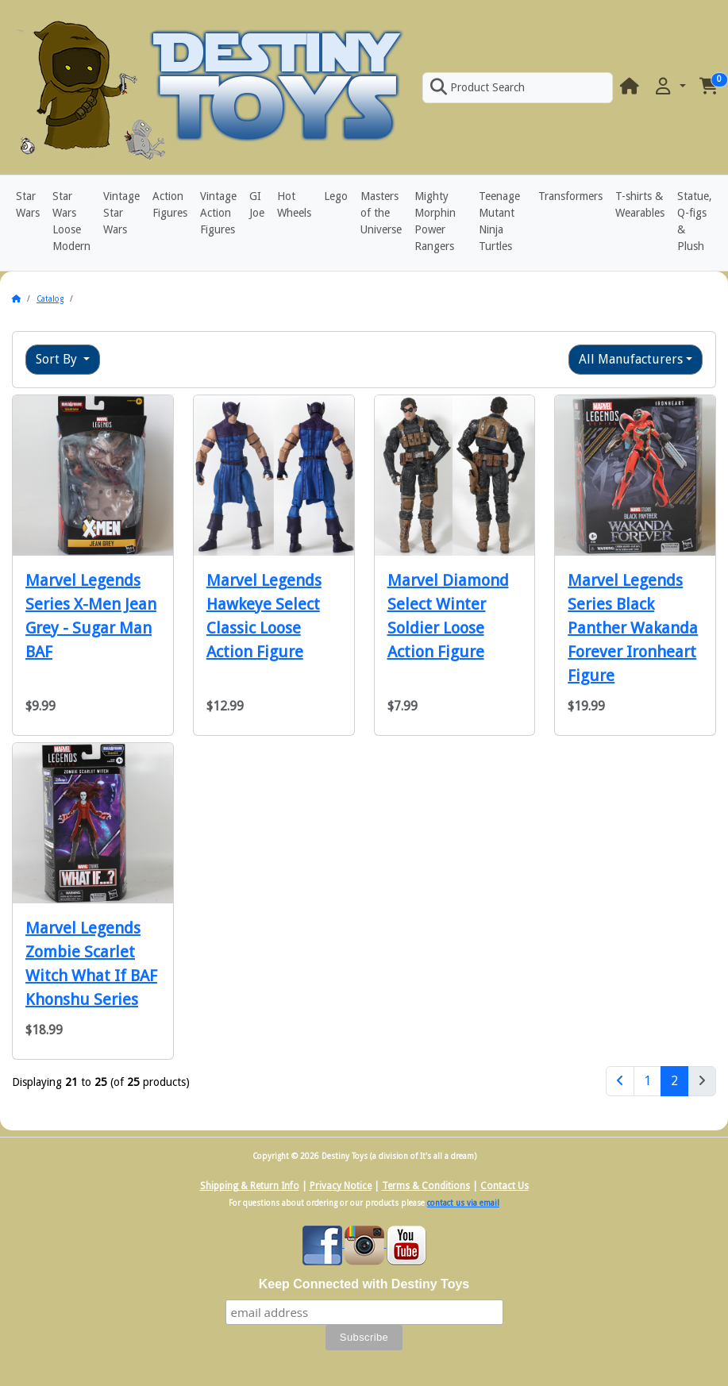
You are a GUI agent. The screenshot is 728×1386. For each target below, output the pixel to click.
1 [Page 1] (647, 1080)
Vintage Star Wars (121, 213)
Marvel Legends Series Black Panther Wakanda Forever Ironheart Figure (633, 628)
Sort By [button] (58, 359)
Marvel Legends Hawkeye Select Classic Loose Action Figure (264, 616)
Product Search (477, 87)
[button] (669, 87)
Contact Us (504, 1186)
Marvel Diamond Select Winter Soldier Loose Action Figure (448, 616)
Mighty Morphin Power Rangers (435, 221)
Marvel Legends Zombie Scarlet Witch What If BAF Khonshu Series (91, 963)
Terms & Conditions (426, 1186)
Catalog (50, 299)
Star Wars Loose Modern (71, 221)
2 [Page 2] (679, 1079)
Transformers (570, 196)
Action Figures (169, 204)
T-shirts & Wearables (639, 204)
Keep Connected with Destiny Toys (364, 1284)
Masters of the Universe (381, 213)
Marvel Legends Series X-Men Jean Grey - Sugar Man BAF (90, 616)
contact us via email (463, 1203)
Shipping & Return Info (249, 1186)
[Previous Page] (620, 1081)
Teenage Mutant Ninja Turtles (499, 221)
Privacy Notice (341, 1186)
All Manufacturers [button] (631, 359)
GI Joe (256, 204)
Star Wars (28, 204)
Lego (336, 196)
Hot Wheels (294, 204)
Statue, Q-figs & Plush (694, 221)
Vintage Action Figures (218, 213)
